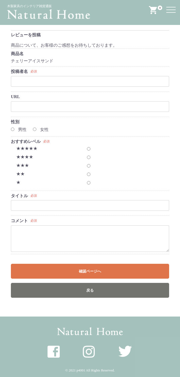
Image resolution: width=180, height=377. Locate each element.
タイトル (19, 196)
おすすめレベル (26, 141)
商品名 (17, 53)
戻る (90, 290)
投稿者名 (19, 71)
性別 (15, 122)
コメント (19, 220)
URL (15, 96)
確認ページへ (90, 271)
